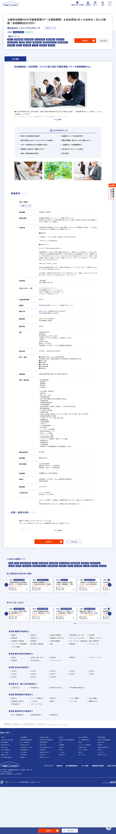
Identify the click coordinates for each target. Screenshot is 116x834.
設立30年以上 (4, 747)
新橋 (46, 313)
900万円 (33, 676)
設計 (51, 643)
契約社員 (53, 657)
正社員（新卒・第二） (38, 657)
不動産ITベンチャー (44, 757)
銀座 (52, 311)
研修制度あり (11, 45)
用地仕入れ (34, 638)
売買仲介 (33, 635)
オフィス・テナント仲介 (77, 638)
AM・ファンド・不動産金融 (78, 640)
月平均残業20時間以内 (76, 687)
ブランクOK (73, 701)
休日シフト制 (81, 754)
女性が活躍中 (27, 45)
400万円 (91, 671)
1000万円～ (53, 676)
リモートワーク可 (36, 704)
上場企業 (21, 42)
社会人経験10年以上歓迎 (7, 739)
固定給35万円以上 (24, 744)
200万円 (13, 671)
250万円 (33, 671)
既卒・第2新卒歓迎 (39, 39)
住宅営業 (91, 635)
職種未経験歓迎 (51, 39)
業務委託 (72, 657)
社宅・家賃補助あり (17, 714)
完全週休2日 (43, 45)
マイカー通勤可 (74, 698)
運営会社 (59, 765)
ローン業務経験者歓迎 (83, 739)
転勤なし (19, 45)
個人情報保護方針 (72, 765)
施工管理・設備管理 (37, 643)
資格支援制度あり (62, 42)
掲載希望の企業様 (98, 765)
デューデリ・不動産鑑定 (19, 643)
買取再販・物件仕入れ (57, 638)
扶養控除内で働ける (17, 701)
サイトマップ (48, 765)
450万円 (13, 673)
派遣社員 (14, 660)
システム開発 (15, 646)
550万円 (52, 673)
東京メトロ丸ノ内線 (45, 311)
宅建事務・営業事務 (25, 563)
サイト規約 (84, 765)
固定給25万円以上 (12, 42)
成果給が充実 (60, 39)
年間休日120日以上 (56, 687)
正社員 (13, 657)
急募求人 (10, 39)
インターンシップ (55, 660)
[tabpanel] (18, 585)
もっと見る (58, 119)
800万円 (13, 676)
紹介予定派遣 (35, 660)
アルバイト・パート (95, 657)
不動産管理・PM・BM (76, 635)
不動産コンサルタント (96, 638)
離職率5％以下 (93, 701)
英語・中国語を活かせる (46, 747)
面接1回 (61, 737)
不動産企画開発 (55, 640)
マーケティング (93, 643)
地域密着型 (62, 744)
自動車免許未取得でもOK (49, 42)
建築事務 (72, 643)
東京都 (41, 305)
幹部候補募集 (23, 737)
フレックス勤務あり (37, 698)
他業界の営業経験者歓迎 (26, 739)
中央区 (45, 305)
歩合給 (60, 742)
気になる (104, 40)
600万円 (72, 673)
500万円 (33, 673)
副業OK (52, 701)
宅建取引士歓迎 (37, 42)
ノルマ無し (35, 45)
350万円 (72, 671)
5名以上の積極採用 (83, 737)
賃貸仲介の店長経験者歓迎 (104, 739)
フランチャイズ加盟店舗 (84, 744)
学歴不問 (28, 42)
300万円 (52, 671)
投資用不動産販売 (55, 635)
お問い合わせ (111, 765)
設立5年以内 (43, 744)
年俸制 (80, 742)
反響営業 (22, 757)
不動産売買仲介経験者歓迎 (46, 739)
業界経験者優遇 (19, 39)
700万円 (91, 673)
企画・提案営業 (94, 640)
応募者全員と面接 (44, 737)
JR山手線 (41, 313)
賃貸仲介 (14, 635)
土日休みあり (15, 687)
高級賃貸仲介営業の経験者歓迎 (66, 739)
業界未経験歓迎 (29, 39)
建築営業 (14, 638)
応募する (85, 40)
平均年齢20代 (15, 704)
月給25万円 (51, 45)
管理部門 (33, 640)
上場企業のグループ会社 (26, 747)
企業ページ (49, 28)
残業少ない (53, 698)
